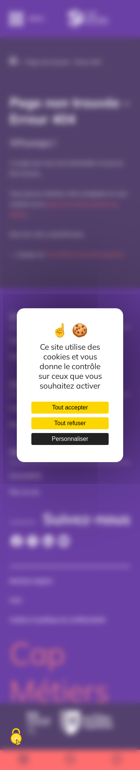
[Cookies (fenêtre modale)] (16, 737)
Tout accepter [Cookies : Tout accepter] (70, 407)
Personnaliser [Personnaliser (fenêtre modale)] (70, 439)
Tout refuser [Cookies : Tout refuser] (69, 423)
